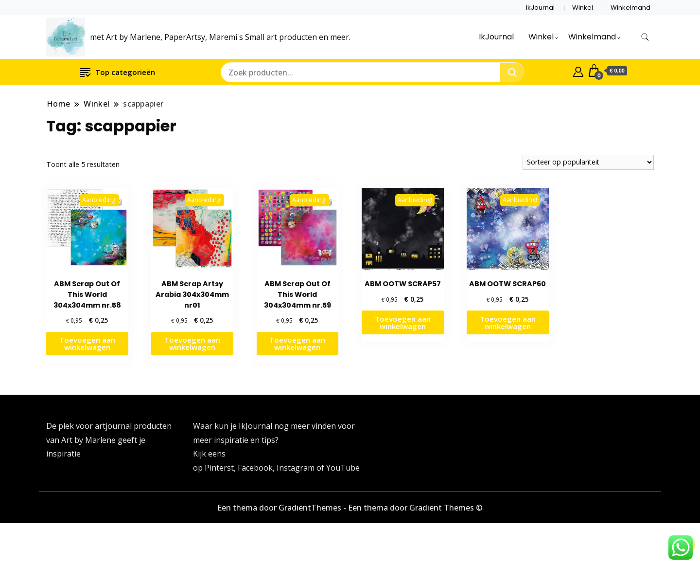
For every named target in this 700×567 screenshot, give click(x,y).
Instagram (296, 467)
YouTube (343, 467)
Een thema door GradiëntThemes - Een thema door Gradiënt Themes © (350, 507)
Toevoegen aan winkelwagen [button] (87, 343)
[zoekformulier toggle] (645, 37)
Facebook (255, 467)
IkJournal (540, 7)
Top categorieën (117, 72)
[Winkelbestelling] (588, 162)
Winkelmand (630, 7)
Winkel (582, 7)
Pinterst (219, 467)
